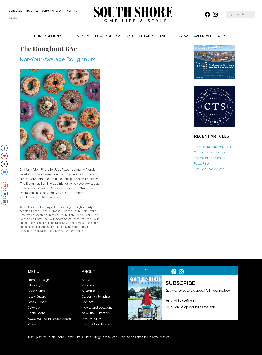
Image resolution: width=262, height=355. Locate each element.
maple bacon (35, 214)
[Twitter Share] (4, 164)
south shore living (50, 222)
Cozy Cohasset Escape (210, 152)
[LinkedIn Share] (4, 193)
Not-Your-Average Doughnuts (57, 59)
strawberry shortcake (33, 230)
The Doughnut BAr (58, 230)
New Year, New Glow (209, 169)
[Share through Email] (4, 201)
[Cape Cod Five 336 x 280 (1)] (214, 78)
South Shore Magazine (76, 222)
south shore (51, 214)
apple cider (30, 207)
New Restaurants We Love (213, 147)
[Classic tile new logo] (214, 126)
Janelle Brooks (51, 210)
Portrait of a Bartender (209, 158)
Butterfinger (66, 207)
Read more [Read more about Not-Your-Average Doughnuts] (50, 197)
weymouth (77, 230)
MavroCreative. (159, 337)
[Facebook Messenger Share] (4, 172)
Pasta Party (202, 163)
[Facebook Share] (4, 148)
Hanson (36, 210)
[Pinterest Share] (4, 156)
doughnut (79, 207)
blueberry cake (48, 207)
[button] (207, 14)
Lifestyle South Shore (75, 210)
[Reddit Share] (4, 185)
